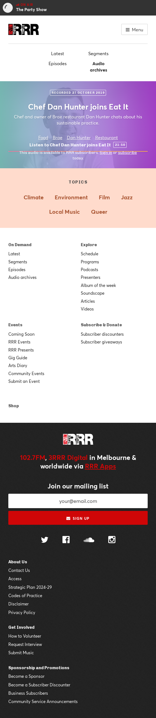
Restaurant (106, 137)
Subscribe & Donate (101, 324)
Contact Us (19, 570)
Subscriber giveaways (101, 342)
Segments (98, 53)
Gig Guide (17, 357)
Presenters (90, 277)
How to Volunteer (24, 636)
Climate (34, 197)
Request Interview (25, 644)
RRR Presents (21, 350)
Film (104, 197)
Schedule (89, 253)
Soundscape (92, 293)
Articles (88, 301)
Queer (99, 211)
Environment (71, 197)
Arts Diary (17, 365)
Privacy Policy (21, 612)
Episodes (58, 63)
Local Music (64, 211)
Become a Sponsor (26, 676)
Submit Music (21, 652)
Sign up (77, 518)
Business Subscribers (28, 693)
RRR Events (19, 342)
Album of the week (98, 285)
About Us (17, 561)
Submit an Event (24, 381)
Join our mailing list (78, 486)
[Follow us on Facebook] (66, 540)
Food (43, 137)
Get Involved (21, 627)
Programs (90, 261)
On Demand (19, 244)
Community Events (26, 373)
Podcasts (89, 269)
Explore (89, 244)
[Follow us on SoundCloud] (89, 540)
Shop (13, 405)
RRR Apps (100, 466)
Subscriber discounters (102, 334)
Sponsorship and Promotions (38, 667)
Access (15, 578)
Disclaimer (18, 604)
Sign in (106, 152)
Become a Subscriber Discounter (39, 685)
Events (15, 324)
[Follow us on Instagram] (111, 540)
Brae (57, 137)
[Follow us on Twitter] (45, 540)
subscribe (127, 152)
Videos (87, 309)
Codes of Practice (25, 595)
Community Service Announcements (43, 701)
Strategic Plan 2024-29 (30, 587)
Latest (57, 53)
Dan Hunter (79, 137)
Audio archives (98, 66)
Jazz (127, 197)
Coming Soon (21, 334)
